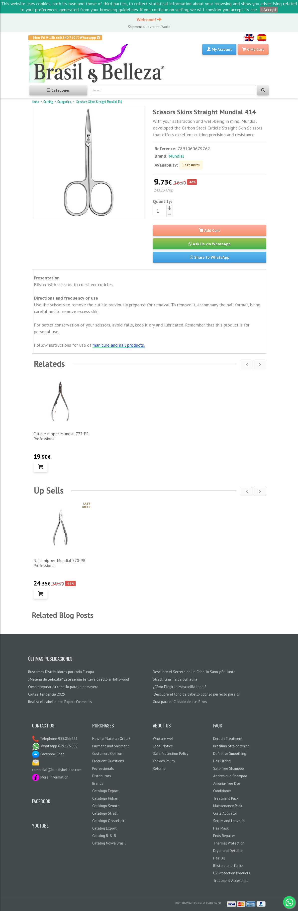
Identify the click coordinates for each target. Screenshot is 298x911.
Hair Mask (221, 828)
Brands (97, 783)
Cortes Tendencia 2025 (46, 694)
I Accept (268, 9)
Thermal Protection (228, 843)
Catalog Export (104, 828)
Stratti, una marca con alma (175, 679)
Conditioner (222, 790)
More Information (50, 777)
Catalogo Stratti (105, 813)
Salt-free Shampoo (228, 768)
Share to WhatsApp (209, 257)
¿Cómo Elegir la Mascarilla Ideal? (179, 686)
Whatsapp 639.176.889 (55, 746)
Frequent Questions (108, 761)
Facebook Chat (48, 754)
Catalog (48, 101)
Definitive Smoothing (229, 753)
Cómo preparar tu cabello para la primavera (63, 686)
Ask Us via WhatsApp (210, 243)
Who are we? (163, 738)
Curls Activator (225, 813)
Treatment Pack (225, 798)
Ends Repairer (224, 835)
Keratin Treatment (228, 738)
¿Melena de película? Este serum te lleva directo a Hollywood (78, 679)
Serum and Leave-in (229, 820)
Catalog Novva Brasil (109, 843)
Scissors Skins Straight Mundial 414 (99, 101)
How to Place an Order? (111, 738)
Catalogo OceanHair (108, 820)
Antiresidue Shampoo (230, 776)
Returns (159, 768)
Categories (64, 101)
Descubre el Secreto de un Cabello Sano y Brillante (194, 671)
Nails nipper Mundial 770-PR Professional (59, 563)
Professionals (103, 768)
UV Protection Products (231, 873)
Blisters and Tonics (228, 865)
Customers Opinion (107, 753)
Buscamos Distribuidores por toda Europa (61, 671)
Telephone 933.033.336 (58, 738)
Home (35, 101)
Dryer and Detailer (228, 850)
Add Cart (209, 230)
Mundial (176, 156)
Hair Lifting (222, 761)
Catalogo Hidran (105, 798)
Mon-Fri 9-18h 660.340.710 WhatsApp (66, 37)
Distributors (101, 776)
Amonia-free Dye (226, 783)
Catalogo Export (105, 790)
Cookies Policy (164, 761)
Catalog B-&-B (104, 835)
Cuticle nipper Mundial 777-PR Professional (61, 436)
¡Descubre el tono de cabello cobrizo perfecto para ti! (196, 694)
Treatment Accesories (230, 880)
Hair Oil (219, 858)
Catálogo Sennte (105, 805)
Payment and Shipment (110, 746)
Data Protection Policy (170, 753)
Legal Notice (163, 746)
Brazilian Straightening (231, 746)
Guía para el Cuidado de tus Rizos (180, 701)
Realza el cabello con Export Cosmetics (60, 701)
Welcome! (149, 19)
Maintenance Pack (227, 805)
